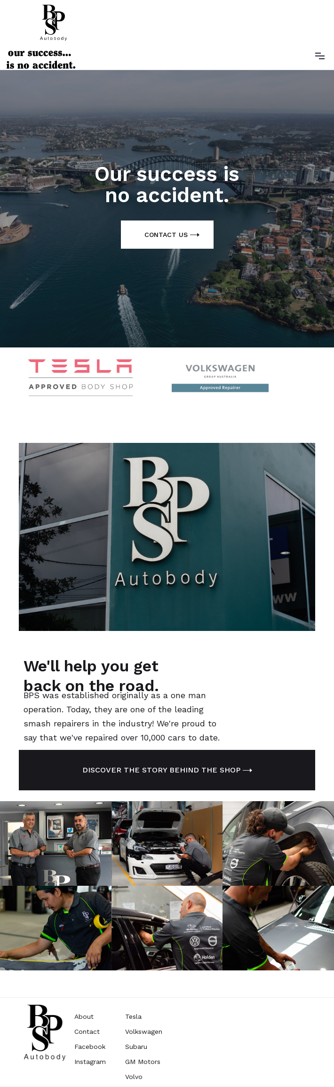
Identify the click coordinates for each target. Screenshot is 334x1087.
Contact (87, 1031)
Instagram (90, 1061)
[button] (320, 55)
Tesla (133, 1016)
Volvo (134, 1076)
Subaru (136, 1046)
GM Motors (142, 1061)
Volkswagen (143, 1031)
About (84, 1016)
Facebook (89, 1046)
